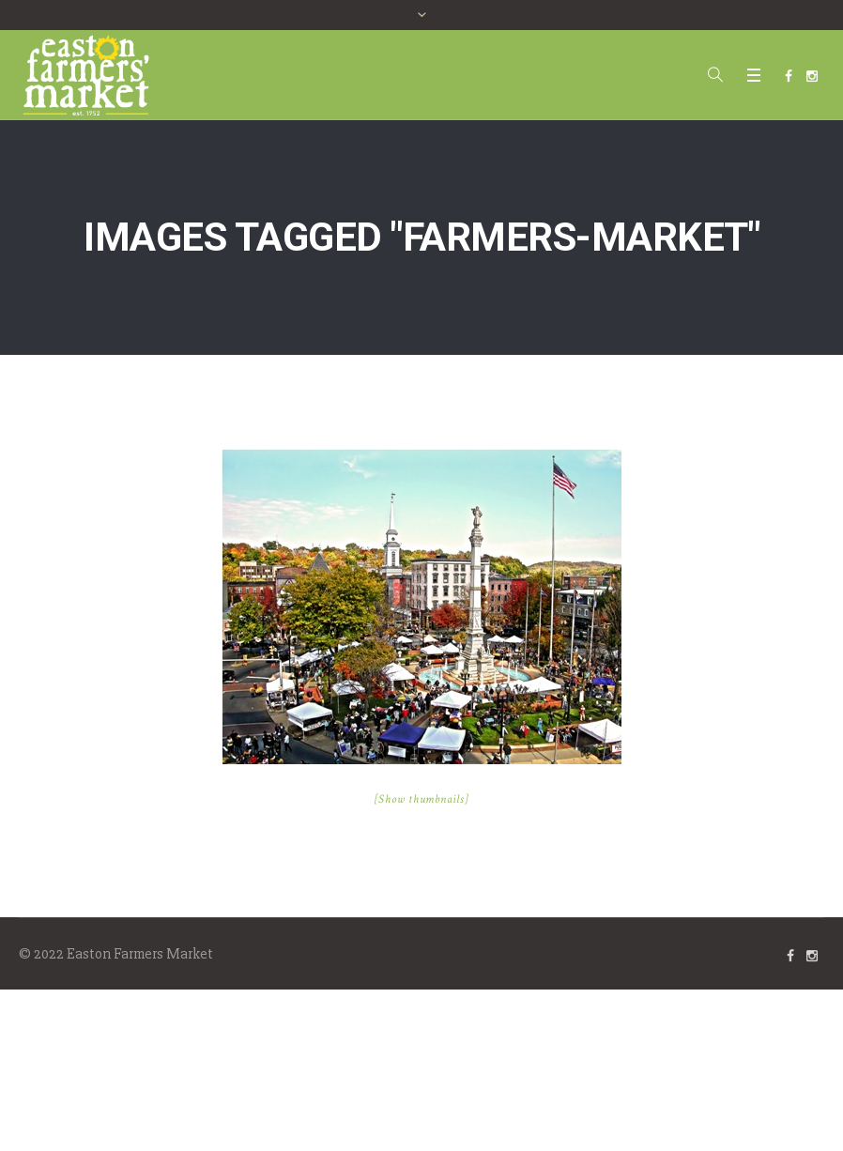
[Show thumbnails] (422, 799)
